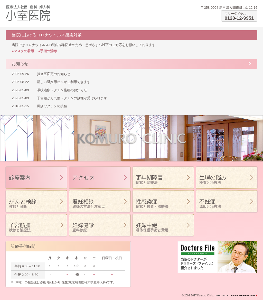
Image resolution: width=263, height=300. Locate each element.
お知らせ (20, 63)
